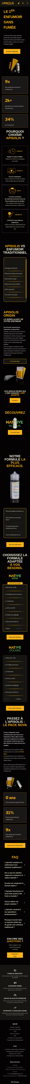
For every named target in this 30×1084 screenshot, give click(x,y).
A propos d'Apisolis (15, 1029)
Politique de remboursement (15, 1051)
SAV (15, 1036)
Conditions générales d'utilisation (15, 1049)
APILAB (16, 615)
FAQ (15, 1031)
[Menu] (27, 3)
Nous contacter (15, 1033)
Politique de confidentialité (15, 1056)
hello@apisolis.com (17, 1074)
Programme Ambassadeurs (15, 1040)
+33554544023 (22, 1076)
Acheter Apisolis (15, 1027)
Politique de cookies (15, 1053)
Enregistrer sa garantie (15, 1038)
